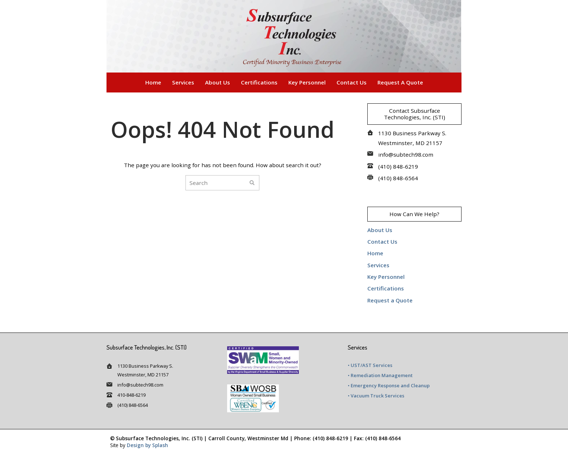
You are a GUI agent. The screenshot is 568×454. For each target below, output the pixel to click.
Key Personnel (307, 82)
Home (153, 82)
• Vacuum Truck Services (376, 395)
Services (183, 82)
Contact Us (352, 82)
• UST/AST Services (370, 365)
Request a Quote (400, 82)
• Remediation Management (380, 375)
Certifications (259, 82)
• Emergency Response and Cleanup (389, 385)
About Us (217, 82)
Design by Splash (147, 445)
